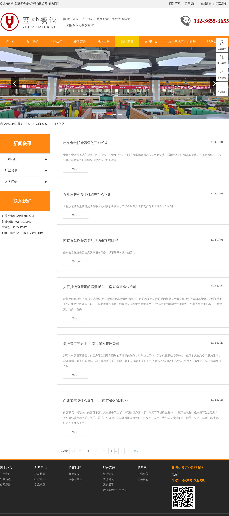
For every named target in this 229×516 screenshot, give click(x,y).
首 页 (10, 41)
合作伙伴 (56, 41)
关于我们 (190, 3)
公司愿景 (5, 484)
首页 (28, 123)
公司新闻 (11, 159)
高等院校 (74, 473)
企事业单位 (75, 479)
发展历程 (5, 479)
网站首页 (174, 3)
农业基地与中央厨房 (182, 41)
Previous (15, 83)
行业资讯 (11, 170)
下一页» (133, 451)
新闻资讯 (127, 41)
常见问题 (59, 123)
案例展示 (151, 41)
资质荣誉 (80, 41)
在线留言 (206, 3)
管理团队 (103, 41)
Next (214, 83)
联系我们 (221, 3)
